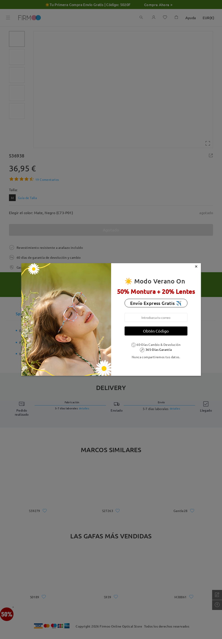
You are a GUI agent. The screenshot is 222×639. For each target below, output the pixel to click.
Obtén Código (156, 331)
